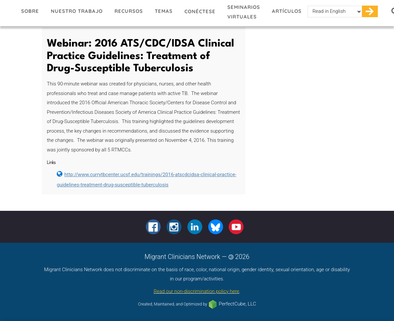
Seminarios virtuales (243, 12)
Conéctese (199, 11)
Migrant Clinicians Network (8, 12)
